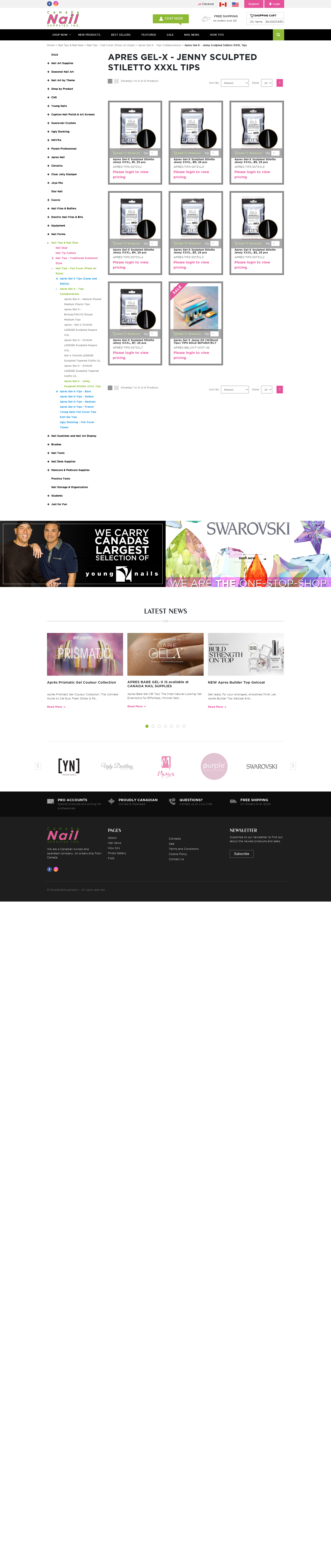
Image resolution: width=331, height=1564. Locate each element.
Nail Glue (61, 247)
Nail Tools (58, 453)
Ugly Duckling (60, 131)
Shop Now (60, 34)
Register (254, 4)
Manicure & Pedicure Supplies (70, 470)
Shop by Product (62, 88)
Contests (175, 838)
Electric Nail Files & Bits (67, 217)
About (112, 837)
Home (50, 45)
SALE (170, 34)
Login (274, 3)
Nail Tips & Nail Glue (70, 45)
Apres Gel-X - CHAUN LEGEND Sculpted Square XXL (80, 345)
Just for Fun (59, 504)
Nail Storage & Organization (69, 487)
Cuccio (55, 200)
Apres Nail (58, 157)
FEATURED (148, 34)
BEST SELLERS (121, 34)
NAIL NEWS (191, 34)
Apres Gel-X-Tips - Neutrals (78, 401)
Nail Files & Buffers (63, 208)
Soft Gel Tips (68, 417)
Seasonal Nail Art (62, 71)
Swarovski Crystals (63, 123)
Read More (54, 706)
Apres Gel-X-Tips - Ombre (77, 396)
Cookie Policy (178, 853)
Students (57, 495)
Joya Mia (57, 182)
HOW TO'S (217, 34)
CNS (54, 97)
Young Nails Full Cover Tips (78, 411)
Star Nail (57, 191)
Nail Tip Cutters (66, 253)
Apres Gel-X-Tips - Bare (75, 391)
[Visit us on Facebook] (50, 869)
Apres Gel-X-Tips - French (77, 406)
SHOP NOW (81, 558)
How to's (114, 847)
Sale (171, 843)
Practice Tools (60, 478)
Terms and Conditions (184, 848)
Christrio (57, 165)
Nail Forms (58, 234)
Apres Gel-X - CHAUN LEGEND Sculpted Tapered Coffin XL (81, 370)
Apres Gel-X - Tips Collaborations (159, 45)
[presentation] (38, 766)
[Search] (278, 34)
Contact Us (176, 859)
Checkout (208, 4)
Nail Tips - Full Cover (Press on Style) (111, 45)
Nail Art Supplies (62, 63)
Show (255, 82)
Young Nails (59, 105)
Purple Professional (63, 148)
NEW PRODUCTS (89, 34)
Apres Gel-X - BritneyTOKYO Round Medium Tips (78, 314)
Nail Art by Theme (63, 80)
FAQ (111, 858)
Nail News (114, 842)
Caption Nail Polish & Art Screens (73, 114)
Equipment (58, 225)
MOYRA (56, 140)
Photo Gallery (117, 853)
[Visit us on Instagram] (56, 869)
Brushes (56, 444)
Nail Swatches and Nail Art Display (73, 435)
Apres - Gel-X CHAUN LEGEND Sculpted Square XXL (80, 329)
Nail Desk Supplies (63, 461)
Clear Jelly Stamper (64, 174)
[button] (147, 727)
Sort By (214, 82)
